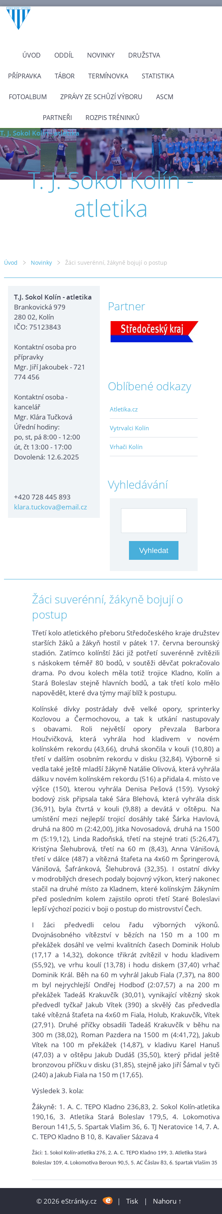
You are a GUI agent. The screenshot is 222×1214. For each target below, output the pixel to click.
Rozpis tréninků (112, 117)
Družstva (144, 55)
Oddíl (63, 55)
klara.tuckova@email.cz (50, 506)
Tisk (132, 1201)
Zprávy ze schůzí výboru (101, 96)
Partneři (57, 117)
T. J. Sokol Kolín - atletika (39, 133)
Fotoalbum (28, 96)
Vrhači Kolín (126, 447)
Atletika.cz (124, 409)
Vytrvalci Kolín (129, 428)
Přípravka (24, 76)
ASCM (164, 96)
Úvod (31, 55)
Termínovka (108, 76)
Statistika (158, 76)
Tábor (65, 76)
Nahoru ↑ (167, 1201)
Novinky (101, 55)
